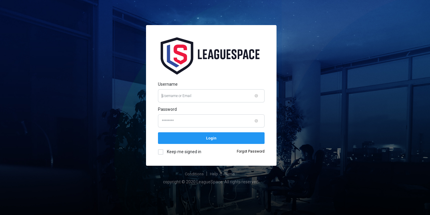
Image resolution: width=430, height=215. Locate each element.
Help (214, 174)
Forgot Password (251, 151)
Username (168, 84)
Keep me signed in (182, 151)
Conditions (194, 174)
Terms (229, 174)
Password (167, 109)
